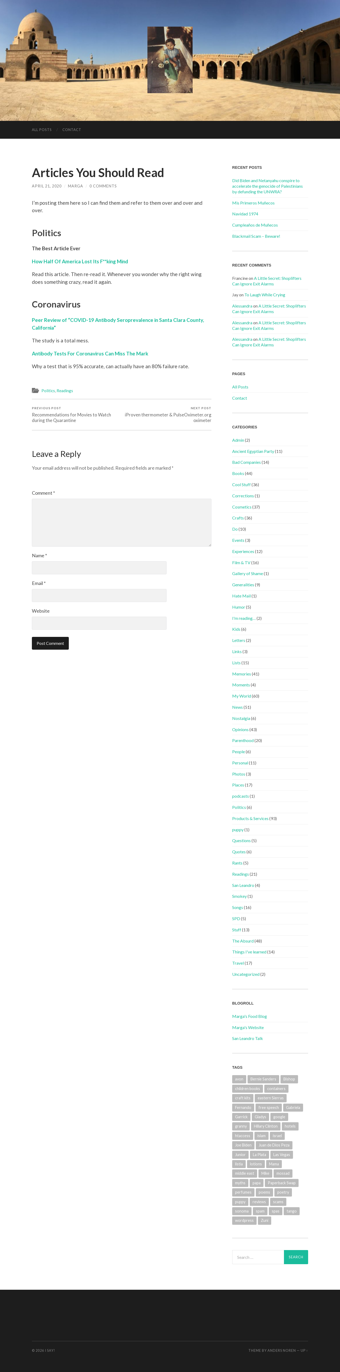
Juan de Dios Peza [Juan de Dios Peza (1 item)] (274, 1145)
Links (237, 651)
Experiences (243, 551)
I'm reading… (244, 618)
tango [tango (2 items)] (292, 1211)
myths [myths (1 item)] (240, 1183)
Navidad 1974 (245, 213)
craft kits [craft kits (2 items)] (242, 1098)
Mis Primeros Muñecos (253, 202)
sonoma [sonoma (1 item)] (242, 1211)
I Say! (50, 1350)
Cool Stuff (241, 484)
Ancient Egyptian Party (253, 451)
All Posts (42, 130)
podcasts (240, 795)
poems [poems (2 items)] (264, 1192)
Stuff (236, 929)
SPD (236, 918)
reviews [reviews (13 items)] (259, 1201)
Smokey (239, 896)
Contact (71, 130)
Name (39, 555)
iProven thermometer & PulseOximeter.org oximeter (167, 414)
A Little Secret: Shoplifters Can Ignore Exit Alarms (266, 281)
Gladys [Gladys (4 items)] (260, 1117)
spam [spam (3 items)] (260, 1211)
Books (238, 473)
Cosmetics (242, 506)
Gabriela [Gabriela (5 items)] (293, 1107)
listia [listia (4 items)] (239, 1164)
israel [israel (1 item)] (277, 1135)
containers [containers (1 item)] (276, 1088)
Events (238, 540)
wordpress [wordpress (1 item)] (244, 1220)
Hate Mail (241, 595)
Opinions (240, 729)
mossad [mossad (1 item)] (283, 1173)
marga (75, 186)
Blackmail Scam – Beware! (256, 236)
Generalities (243, 584)
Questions (241, 840)
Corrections (243, 495)
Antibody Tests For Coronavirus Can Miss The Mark (90, 353)
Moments (241, 684)
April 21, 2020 (47, 186)
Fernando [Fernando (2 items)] (243, 1107)
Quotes (239, 851)
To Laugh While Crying (264, 294)
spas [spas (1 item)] (275, 1211)
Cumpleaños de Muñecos (255, 224)
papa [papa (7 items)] (257, 1183)
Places (238, 784)
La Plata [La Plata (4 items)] (259, 1154)
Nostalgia (241, 718)
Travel (238, 962)
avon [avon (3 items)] (239, 1079)
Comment (43, 493)
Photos (238, 773)
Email (39, 583)
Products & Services (250, 818)
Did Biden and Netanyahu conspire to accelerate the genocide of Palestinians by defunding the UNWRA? (267, 186)
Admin (238, 440)
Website (41, 611)
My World (241, 695)
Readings (65, 390)
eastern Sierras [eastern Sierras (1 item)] (271, 1098)
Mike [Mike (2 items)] (265, 1173)
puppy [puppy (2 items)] (240, 1201)
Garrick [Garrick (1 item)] (241, 1117)
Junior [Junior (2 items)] (240, 1154)
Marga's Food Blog (249, 1016)
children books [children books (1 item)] (247, 1088)
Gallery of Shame (247, 573)
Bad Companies (246, 462)
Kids (236, 629)
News (237, 707)
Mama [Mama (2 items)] (274, 1164)
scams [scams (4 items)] (278, 1201)
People (238, 751)
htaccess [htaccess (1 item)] (242, 1135)
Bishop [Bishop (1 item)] (289, 1079)
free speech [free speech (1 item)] (268, 1107)
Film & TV (241, 562)
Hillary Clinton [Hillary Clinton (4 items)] (266, 1126)
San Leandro (243, 885)
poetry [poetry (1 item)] (283, 1192)
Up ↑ (304, 1350)
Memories (241, 673)
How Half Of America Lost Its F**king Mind (80, 261)
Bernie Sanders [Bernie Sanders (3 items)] (263, 1079)
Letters (238, 640)
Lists (236, 662)
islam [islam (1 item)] (261, 1135)
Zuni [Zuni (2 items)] (264, 1220)
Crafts (238, 517)
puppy (238, 829)
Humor (238, 606)
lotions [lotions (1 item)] (256, 1164)
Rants (237, 862)
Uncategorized (246, 974)
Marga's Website (248, 1027)
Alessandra (242, 305)
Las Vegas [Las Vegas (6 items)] (281, 1154)
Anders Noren (281, 1350)
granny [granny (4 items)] (241, 1126)
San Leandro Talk (247, 1038)
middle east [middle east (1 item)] (244, 1173)
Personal (240, 762)
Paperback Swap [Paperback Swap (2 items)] (282, 1183)
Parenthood (243, 740)
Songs (237, 907)
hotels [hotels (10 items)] (290, 1126)
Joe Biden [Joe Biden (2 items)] (243, 1145)
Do (235, 528)
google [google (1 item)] (279, 1117)
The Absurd (243, 940)
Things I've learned (249, 951)
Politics (48, 390)
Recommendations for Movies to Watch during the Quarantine (76, 414)
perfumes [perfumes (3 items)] (243, 1192)
